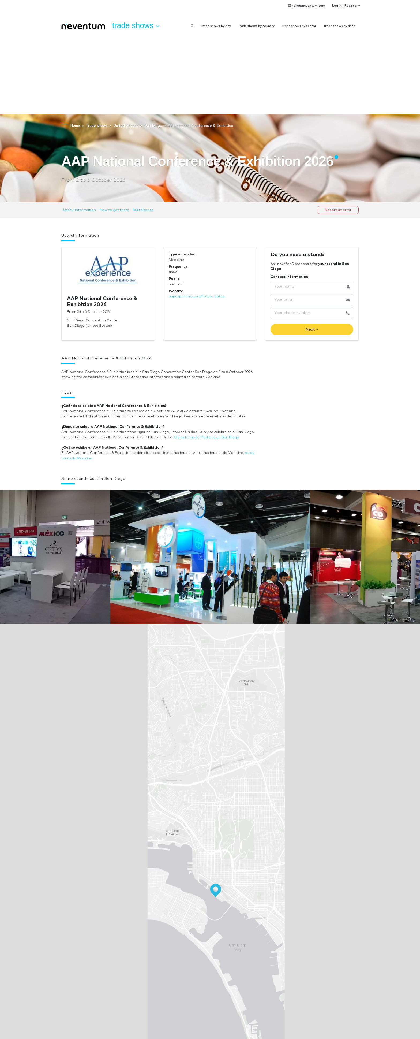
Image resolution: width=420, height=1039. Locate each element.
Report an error (338, 210)
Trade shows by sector (299, 26)
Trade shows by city (216, 26)
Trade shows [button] (135, 25)
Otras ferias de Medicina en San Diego (206, 437)
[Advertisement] (210, 73)
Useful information (79, 210)
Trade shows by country (256, 26)
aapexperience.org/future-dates (196, 296)
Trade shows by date (339, 26)
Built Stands (143, 210)
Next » (311, 329)
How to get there (114, 210)
